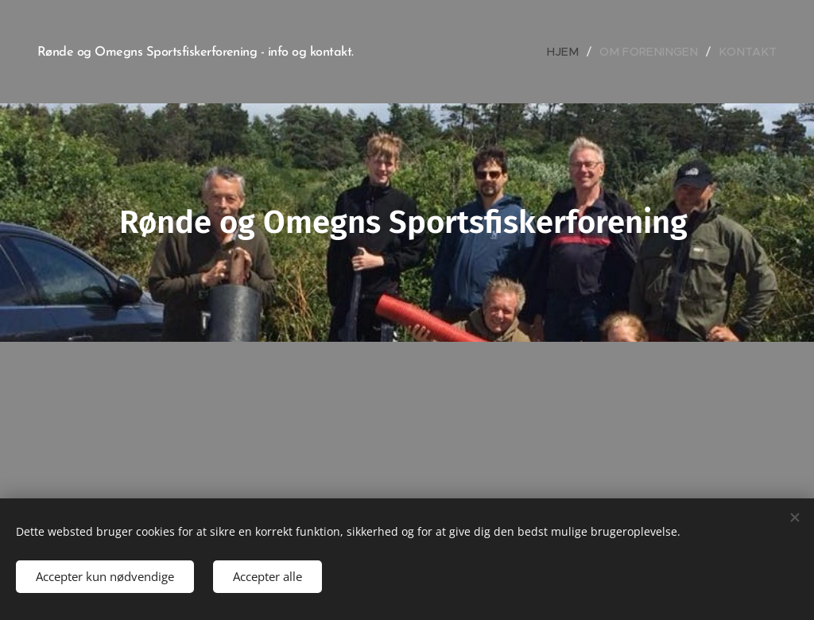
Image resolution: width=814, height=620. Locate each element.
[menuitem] (578, 52)
